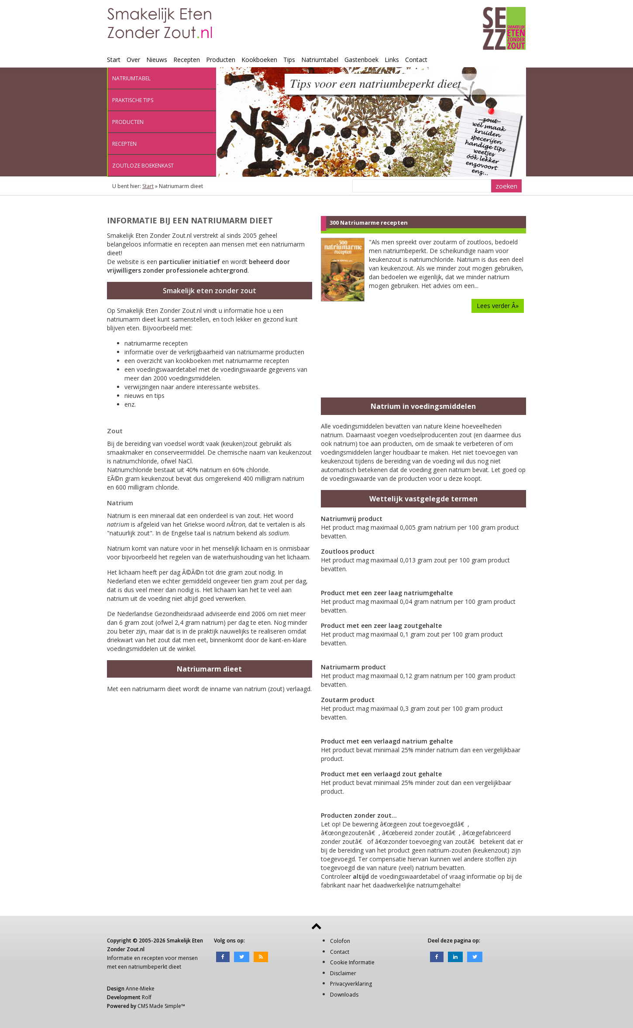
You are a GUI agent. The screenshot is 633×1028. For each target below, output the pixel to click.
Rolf (146, 997)
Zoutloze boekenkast (143, 165)
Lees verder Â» (498, 306)
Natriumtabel (319, 59)
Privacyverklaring (351, 983)
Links (392, 59)
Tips (289, 59)
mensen (188, 958)
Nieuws (156, 59)
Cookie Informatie (352, 962)
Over (133, 59)
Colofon (340, 941)
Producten (220, 59)
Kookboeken (259, 59)
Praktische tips (132, 100)
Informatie (120, 958)
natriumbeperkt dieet (154, 966)
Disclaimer (343, 973)
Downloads (344, 994)
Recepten (186, 59)
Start (113, 59)
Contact (416, 59)
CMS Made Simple (159, 1006)
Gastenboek (361, 59)
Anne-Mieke (140, 988)
